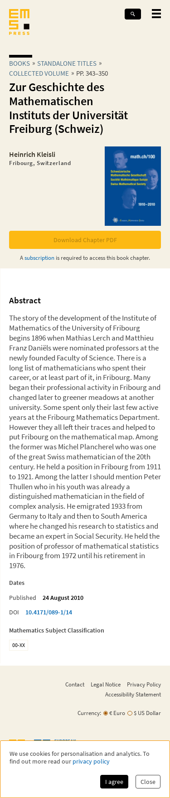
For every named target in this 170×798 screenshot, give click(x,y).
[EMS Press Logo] (19, 23)
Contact (74, 684)
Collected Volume (39, 73)
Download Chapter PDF (85, 240)
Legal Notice (106, 684)
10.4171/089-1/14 (48, 612)
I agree (114, 782)
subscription (39, 257)
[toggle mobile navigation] (156, 13)
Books (19, 63)
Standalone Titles (67, 63)
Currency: (89, 713)
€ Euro (117, 713)
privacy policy (91, 761)
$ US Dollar (147, 713)
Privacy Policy (144, 684)
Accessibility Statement (133, 694)
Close (148, 782)
